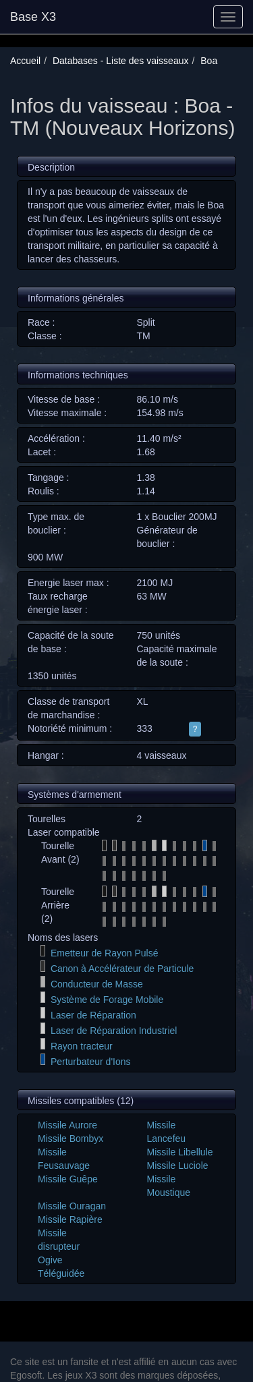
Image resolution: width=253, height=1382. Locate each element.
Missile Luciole (177, 1165)
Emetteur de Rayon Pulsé (105, 953)
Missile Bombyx (70, 1138)
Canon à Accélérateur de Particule (122, 968)
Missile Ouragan (72, 1206)
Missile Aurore (67, 1125)
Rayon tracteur (82, 1046)
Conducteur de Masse (97, 984)
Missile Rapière (70, 1219)
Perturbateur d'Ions (91, 1061)
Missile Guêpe (68, 1179)
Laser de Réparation (93, 1015)
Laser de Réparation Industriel (114, 1030)
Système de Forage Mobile (107, 999)
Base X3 (33, 17)
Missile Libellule (180, 1152)
